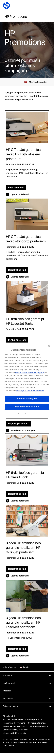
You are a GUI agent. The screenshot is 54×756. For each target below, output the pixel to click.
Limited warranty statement (15, 730)
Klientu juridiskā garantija (14, 733)
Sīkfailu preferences (37, 723)
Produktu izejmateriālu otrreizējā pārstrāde (22, 719)
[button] (27, 675)
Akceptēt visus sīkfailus (27, 406)
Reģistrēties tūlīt (17, 270)
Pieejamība (8, 723)
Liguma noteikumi (20, 655)
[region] (27, 378)
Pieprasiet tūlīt (16, 187)
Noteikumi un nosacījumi (23, 430)
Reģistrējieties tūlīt (18, 423)
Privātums (20, 723)
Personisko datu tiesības (14, 726)
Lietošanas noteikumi (38, 726)
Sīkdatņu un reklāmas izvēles (30, 390)
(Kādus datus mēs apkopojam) (29, 372)
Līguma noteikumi (20, 194)
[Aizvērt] (49, 346)
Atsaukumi (8, 716)
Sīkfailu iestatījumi (27, 398)
